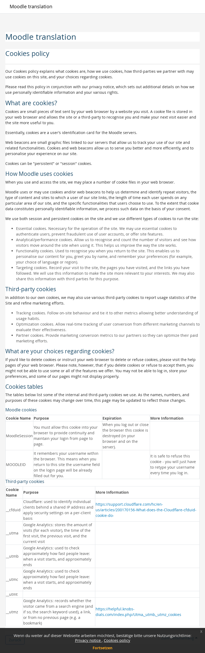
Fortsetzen (102, 647)
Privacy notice (88, 640)
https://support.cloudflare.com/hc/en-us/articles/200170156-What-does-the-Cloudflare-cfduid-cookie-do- (146, 510)
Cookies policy (117, 640)
